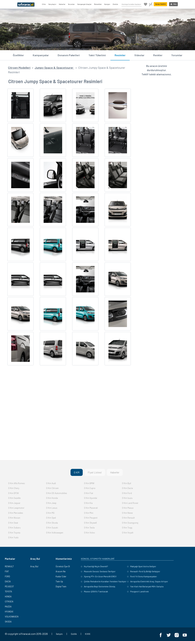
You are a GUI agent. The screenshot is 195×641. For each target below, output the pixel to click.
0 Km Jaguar (14, 503)
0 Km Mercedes (15, 513)
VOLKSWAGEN (11, 616)
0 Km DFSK (13, 493)
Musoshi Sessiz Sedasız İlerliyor (98, 571)
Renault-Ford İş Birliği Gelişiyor (143, 571)
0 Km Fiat (88, 493)
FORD (7, 576)
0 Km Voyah (127, 532)
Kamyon (107, 4)
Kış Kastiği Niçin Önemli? (94, 566)
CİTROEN (9, 601)
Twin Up (59, 581)
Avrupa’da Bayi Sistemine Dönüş (98, 586)
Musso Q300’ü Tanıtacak (94, 591)
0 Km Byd (126, 483)
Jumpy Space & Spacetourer (54, 67)
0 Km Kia (88, 503)
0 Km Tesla (89, 527)
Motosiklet (98, 4)
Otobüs (115, 4)
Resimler (120, 55)
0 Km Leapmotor (16, 508)
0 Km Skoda (52, 522)
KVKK (87, 634)
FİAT (7, 571)
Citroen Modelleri (19, 67)
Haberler (62, 4)
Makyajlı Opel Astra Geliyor (141, 566)
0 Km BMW (89, 483)
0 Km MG (50, 513)
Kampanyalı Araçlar (84, 4)
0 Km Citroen (52, 488)
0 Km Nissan (14, 517)
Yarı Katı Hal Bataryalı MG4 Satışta (145, 586)
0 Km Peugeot (90, 517)
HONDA (8, 596)
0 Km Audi (51, 483)
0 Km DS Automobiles (56, 493)
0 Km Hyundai (90, 498)
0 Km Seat (13, 522)
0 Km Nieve (127, 513)
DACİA (8, 581)
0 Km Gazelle (14, 498)
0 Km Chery (13, 488)
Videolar (139, 55)
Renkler (157, 55)
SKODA (8, 621)
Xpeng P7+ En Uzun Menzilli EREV (98, 576)
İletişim (59, 634)
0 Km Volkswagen (54, 532)
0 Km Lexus (51, 508)
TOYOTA (8, 591)
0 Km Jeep (51, 503)
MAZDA (8, 606)
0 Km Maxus (128, 508)
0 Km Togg (127, 527)
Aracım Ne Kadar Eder (61, 574)
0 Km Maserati (91, 508)
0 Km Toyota (14, 532)
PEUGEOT (9, 586)
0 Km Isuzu (127, 498)
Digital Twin (61, 586)
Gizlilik (74, 634)
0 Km (44, 4)
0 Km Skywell (90, 522)
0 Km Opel (51, 517)
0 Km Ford (127, 493)
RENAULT (9, 566)
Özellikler (18, 55)
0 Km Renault (128, 517)
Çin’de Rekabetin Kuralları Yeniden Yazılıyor (103, 581)
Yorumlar (71, 4)
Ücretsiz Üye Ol (63, 566)
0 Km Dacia (127, 488)
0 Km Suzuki (52, 527)
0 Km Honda (52, 498)
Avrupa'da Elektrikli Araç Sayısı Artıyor (147, 581)
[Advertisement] (69, 424)
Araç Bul (34, 566)
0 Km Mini (88, 513)
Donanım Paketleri (69, 55)
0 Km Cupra (89, 488)
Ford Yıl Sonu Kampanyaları (142, 576)
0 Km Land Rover (130, 503)
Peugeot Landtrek (138, 591)
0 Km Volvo (89, 532)
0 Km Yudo (13, 537)
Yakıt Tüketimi (97, 55)
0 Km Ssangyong (130, 522)
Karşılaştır (52, 4)
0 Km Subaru (14, 527)
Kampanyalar (41, 55)
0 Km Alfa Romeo (16, 483)
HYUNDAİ (9, 611)
